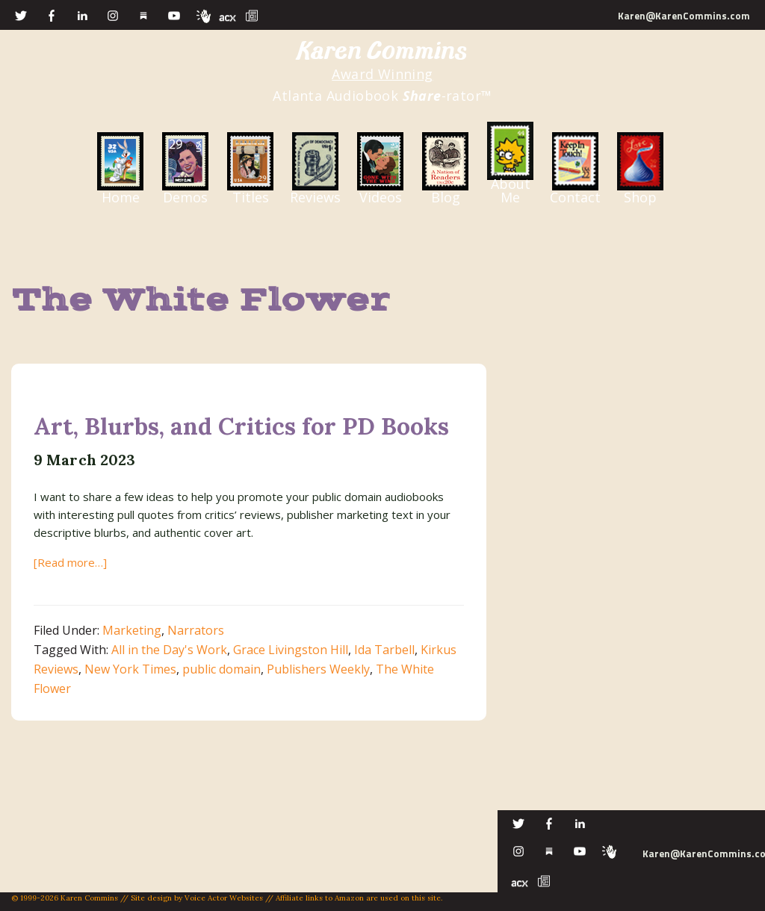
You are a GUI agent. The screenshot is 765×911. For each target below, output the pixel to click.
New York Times (130, 669)
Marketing (131, 630)
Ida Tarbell (384, 649)
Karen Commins (382, 51)
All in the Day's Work (169, 649)
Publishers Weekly (318, 669)
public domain (221, 669)
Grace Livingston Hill (290, 649)
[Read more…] (70, 562)
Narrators (195, 630)
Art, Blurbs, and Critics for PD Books (241, 426)
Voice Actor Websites (224, 898)
